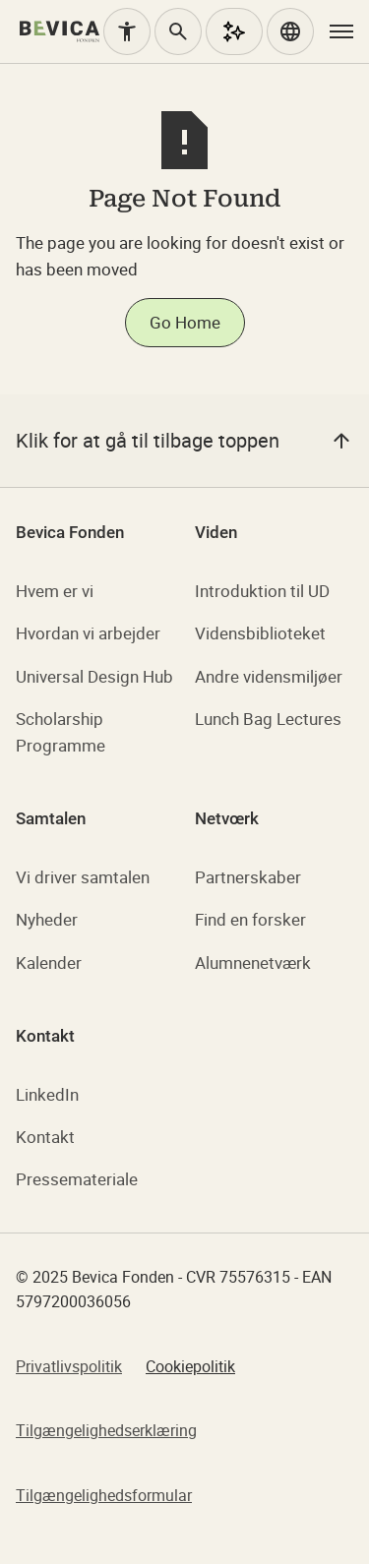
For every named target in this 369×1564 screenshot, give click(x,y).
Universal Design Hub (94, 676)
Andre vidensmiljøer (268, 676)
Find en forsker (250, 919)
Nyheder (47, 919)
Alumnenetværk (253, 962)
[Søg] (178, 31)
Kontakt (45, 1136)
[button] (290, 31)
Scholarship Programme (60, 731)
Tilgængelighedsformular (104, 1495)
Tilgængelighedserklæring (106, 1430)
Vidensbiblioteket (260, 633)
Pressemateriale (77, 1179)
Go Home (185, 322)
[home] (59, 31)
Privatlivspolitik (69, 1366)
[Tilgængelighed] (127, 31)
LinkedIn (47, 1094)
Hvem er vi (54, 590)
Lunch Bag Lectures (268, 718)
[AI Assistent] (234, 31)
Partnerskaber (248, 877)
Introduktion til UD (262, 590)
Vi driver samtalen (83, 877)
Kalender (49, 962)
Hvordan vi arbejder (88, 633)
